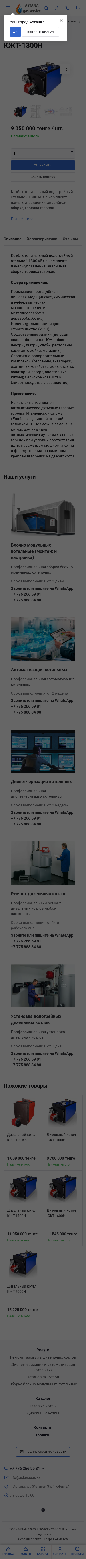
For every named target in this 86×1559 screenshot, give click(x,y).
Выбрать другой (40, 31)
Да (15, 31)
